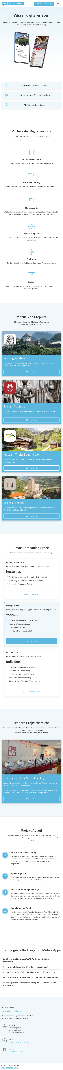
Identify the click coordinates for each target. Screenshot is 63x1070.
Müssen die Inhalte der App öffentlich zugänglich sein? (25, 966)
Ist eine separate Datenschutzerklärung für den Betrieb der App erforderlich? (29, 984)
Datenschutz (5, 1067)
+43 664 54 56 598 (16, 1051)
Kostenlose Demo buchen (44, 4)
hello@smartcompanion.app (19, 1042)
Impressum (14, 1067)
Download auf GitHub (31, 594)
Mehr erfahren (31, 372)
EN (58, 4)
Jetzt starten (31, 641)
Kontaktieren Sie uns (31, 691)
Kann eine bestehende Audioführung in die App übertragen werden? (31, 977)
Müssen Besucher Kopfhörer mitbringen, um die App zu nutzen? (29, 972)
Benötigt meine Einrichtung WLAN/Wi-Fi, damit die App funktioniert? (26, 960)
